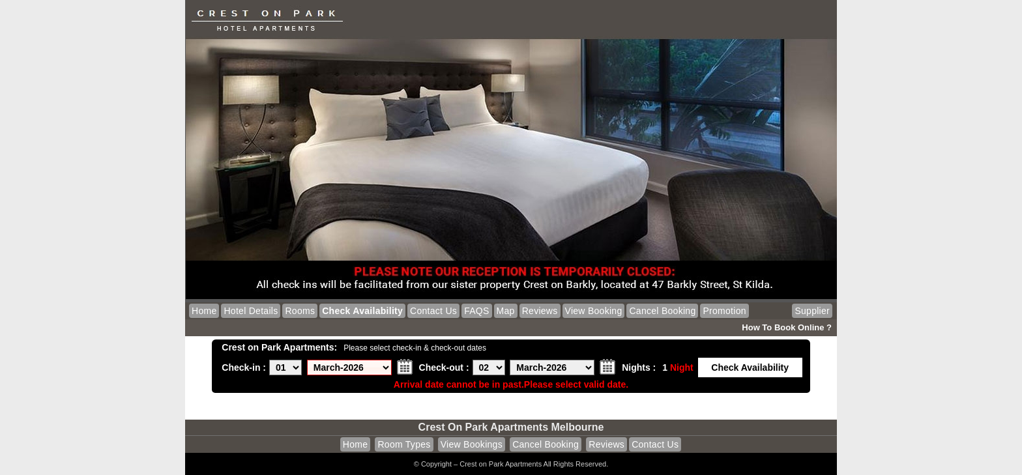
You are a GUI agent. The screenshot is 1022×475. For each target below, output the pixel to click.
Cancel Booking (662, 311)
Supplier (812, 311)
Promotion (724, 311)
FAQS (476, 311)
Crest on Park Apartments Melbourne (511, 427)
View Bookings (472, 444)
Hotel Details (251, 311)
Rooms (300, 311)
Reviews (540, 311)
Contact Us (433, 311)
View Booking (593, 311)
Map (506, 311)
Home (204, 311)
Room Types (403, 444)
